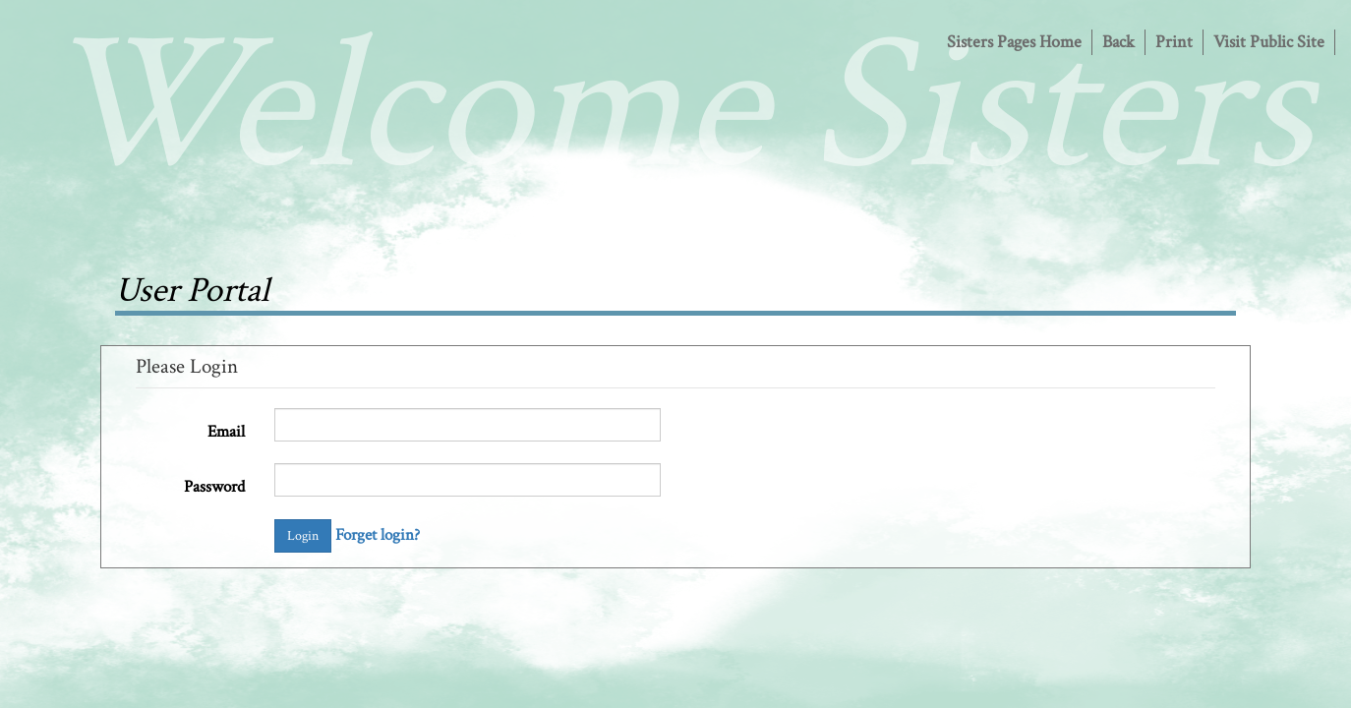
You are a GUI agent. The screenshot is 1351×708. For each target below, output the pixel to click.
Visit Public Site (1268, 41)
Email (226, 431)
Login (303, 536)
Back (1118, 41)
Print (1174, 41)
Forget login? (377, 535)
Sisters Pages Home (1014, 41)
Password (214, 487)
